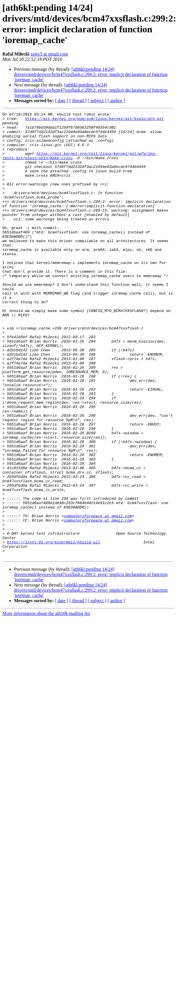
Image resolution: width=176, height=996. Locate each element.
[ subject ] (97, 100)
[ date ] (61, 100)
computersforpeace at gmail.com (98, 597)
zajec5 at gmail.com (49, 54)
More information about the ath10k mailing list (46, 702)
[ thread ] (78, 100)
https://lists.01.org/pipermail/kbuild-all (53, 628)
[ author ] (116, 100)
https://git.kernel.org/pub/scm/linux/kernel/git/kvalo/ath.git (94, 120)
